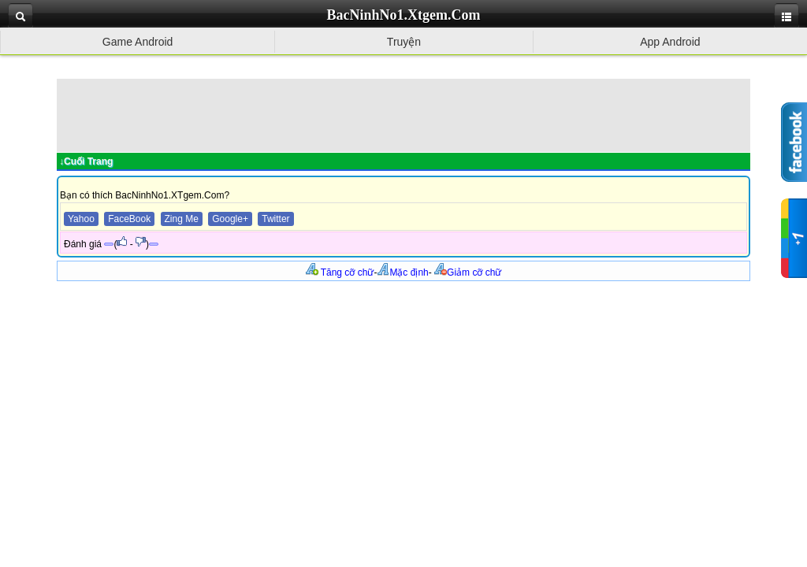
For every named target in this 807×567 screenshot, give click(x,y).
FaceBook (129, 218)
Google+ (230, 218)
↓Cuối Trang (86, 161)
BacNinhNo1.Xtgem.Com (404, 15)
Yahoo (81, 218)
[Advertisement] (403, 114)
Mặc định (402, 272)
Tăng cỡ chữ (340, 272)
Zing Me (182, 218)
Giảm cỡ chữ (467, 272)
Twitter (275, 218)
